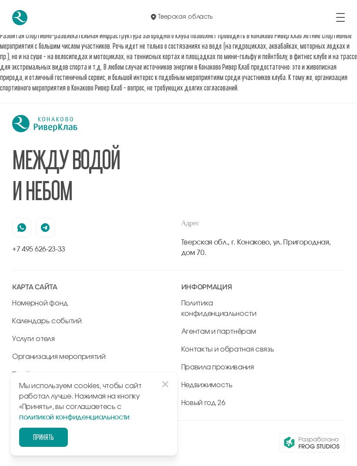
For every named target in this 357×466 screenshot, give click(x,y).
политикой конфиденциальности (74, 417)
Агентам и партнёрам (218, 331)
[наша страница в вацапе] (22, 227)
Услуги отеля (33, 338)
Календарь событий (47, 321)
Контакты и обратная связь (227, 349)
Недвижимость (207, 385)
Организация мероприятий (59, 356)
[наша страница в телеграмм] (45, 227)
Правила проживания (217, 367)
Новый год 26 (203, 402)
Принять (43, 437)
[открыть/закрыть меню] (340, 17)
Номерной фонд (40, 303)
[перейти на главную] (19, 17)
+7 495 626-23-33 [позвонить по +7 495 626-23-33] (38, 249)
